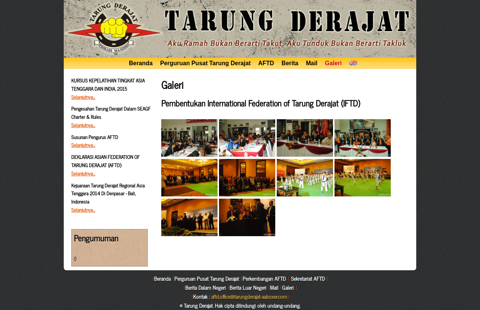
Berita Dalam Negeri (205, 287)
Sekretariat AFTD (308, 278)
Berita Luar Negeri (248, 287)
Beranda (141, 63)
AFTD (266, 63)
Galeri (333, 63)
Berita (290, 63)
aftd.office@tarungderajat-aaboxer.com (249, 296)
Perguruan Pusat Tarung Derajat (205, 63)
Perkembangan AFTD (264, 278)
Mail (312, 63)
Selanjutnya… (83, 97)
